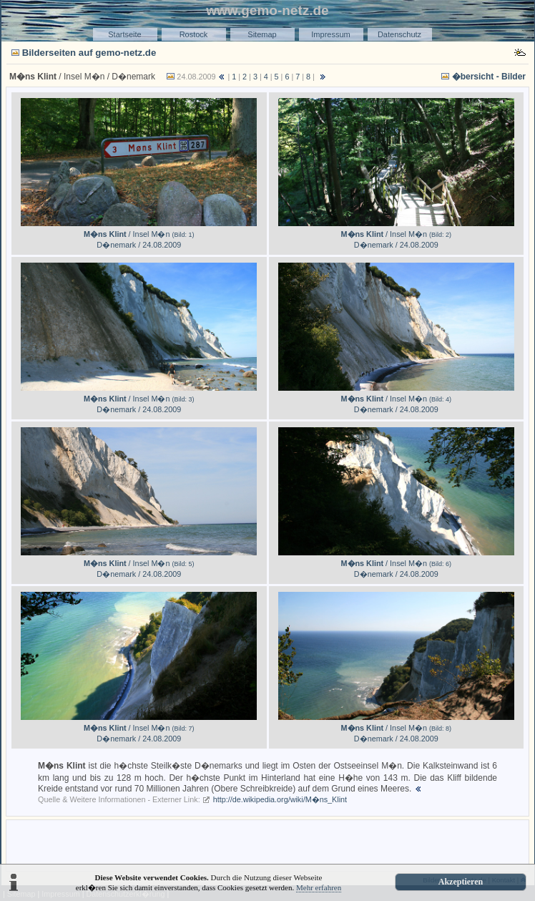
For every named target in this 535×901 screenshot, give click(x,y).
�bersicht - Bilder (489, 77)
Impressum (330, 34)
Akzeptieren (460, 882)
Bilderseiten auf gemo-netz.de (89, 52)
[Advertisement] (267, 844)
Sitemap (261, 34)
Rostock (194, 34)
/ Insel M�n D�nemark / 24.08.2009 (138, 234)
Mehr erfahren (318, 887)
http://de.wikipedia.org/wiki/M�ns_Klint (280, 799)
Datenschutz (399, 34)
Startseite (124, 34)
